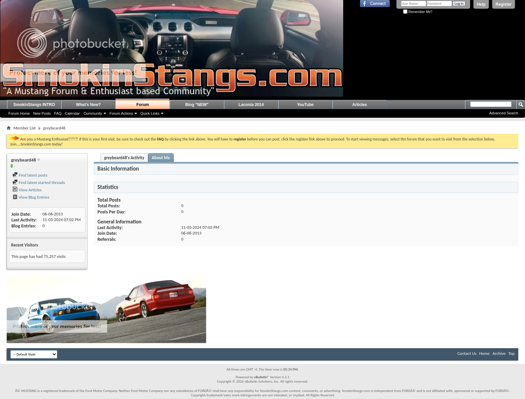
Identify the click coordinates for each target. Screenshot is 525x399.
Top (511, 353)
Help (481, 4)
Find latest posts (30, 175)
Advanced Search (503, 113)
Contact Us (466, 353)
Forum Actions (121, 113)
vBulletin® (261, 377)
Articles (359, 104)
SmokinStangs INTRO (34, 104)
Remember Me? (417, 12)
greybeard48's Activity (124, 157)
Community (92, 113)
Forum (142, 104)
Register (504, 4)
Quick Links (149, 113)
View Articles (27, 189)
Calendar (72, 113)
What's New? (88, 104)
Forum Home (19, 113)
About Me (161, 157)
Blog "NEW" (196, 104)
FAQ (58, 113)
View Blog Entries (30, 197)
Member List (24, 127)
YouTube (305, 104)
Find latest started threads (38, 182)
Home (484, 353)
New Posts (42, 113)
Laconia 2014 (251, 104)
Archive (499, 353)
